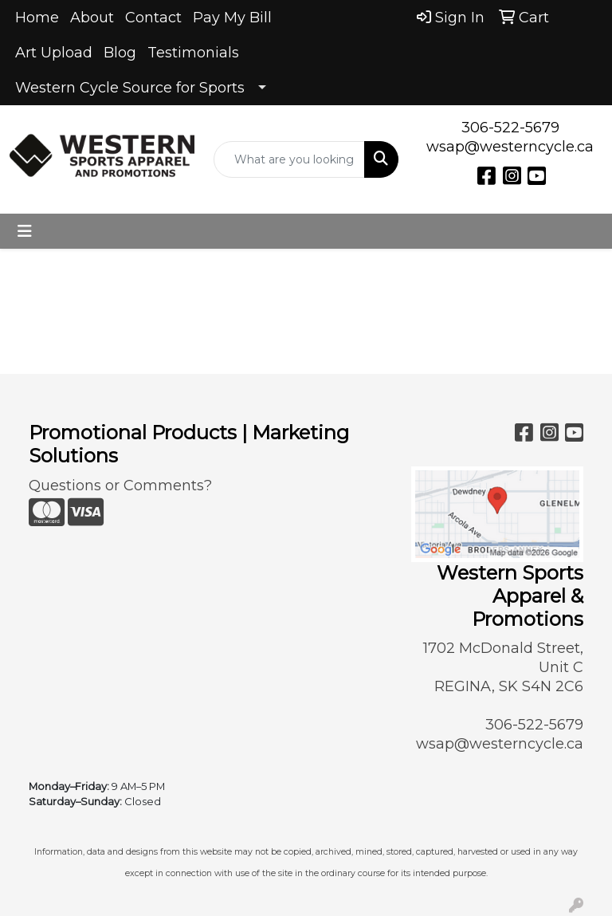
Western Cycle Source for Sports (130, 87)
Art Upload (53, 52)
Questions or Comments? (120, 485)
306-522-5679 (510, 127)
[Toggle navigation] (24, 231)
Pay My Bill (232, 17)
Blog (120, 52)
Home (37, 17)
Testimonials (193, 52)
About (92, 17)
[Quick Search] (289, 159)
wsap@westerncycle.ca (510, 146)
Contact (153, 17)
